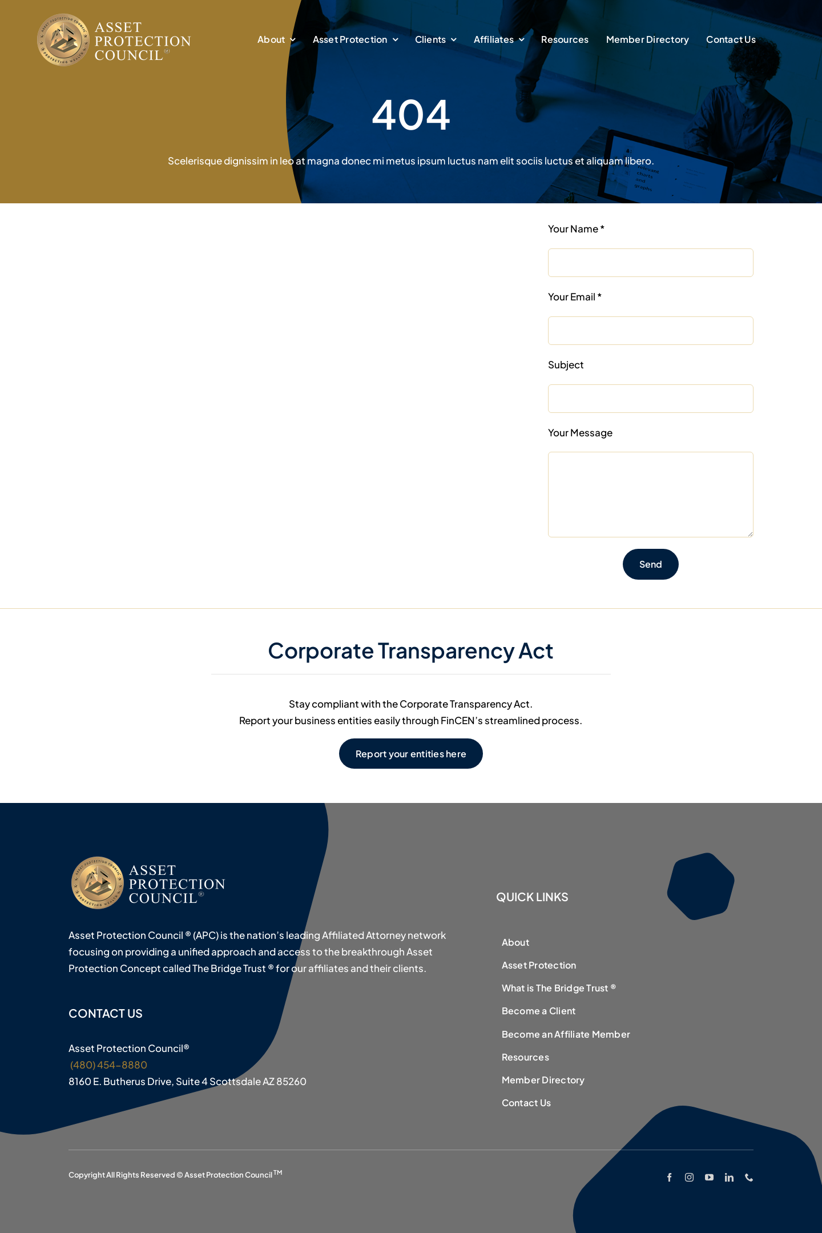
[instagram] (689, 1177)
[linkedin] (729, 1177)
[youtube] (709, 1177)
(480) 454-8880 (107, 1064)
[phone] (749, 1177)
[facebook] (669, 1177)
